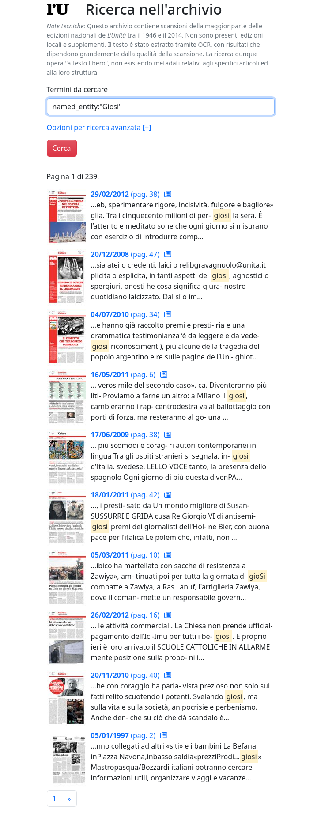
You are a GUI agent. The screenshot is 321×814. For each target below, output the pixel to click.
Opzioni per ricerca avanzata (99, 127)
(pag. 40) (126, 675)
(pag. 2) (124, 735)
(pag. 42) (126, 495)
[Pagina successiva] (69, 798)
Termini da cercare (77, 89)
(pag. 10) (126, 555)
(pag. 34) (126, 314)
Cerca (62, 148)
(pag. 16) (126, 615)
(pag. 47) (126, 254)
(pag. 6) (124, 374)
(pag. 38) (126, 194)
